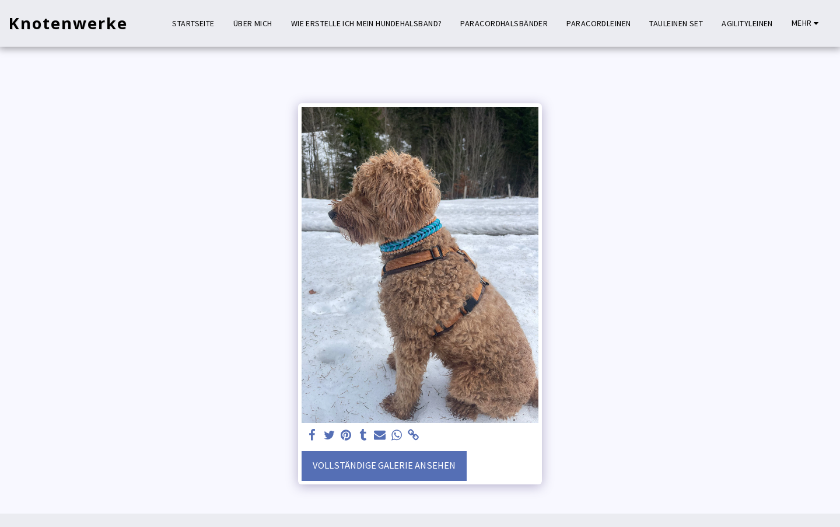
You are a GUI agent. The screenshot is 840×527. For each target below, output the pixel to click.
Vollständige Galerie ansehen (384, 465)
